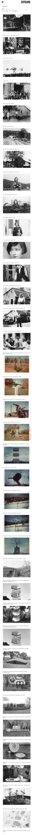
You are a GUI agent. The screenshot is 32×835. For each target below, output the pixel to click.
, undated (8, 103)
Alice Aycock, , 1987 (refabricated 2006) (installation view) (15, 649)
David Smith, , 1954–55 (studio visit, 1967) (14, 558)
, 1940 (12, 331)
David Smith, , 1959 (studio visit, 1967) (12, 490)
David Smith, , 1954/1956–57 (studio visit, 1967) (17, 535)
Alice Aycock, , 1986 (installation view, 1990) (17, 763)
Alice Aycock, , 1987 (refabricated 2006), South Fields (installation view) (17, 604)
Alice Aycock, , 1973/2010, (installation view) (15, 672)
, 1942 (12, 285)
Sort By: (5, 10)
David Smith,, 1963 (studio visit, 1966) (12, 376)
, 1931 (11, 149)
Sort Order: (13, 10)
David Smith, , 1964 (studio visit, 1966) (11, 422)
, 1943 (14, 308)
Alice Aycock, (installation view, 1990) (14, 695)
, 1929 (8, 126)
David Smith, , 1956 (9, 467)
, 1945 (11, 35)
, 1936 (16, 353)
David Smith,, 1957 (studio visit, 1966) (14, 399)
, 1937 (11, 171)
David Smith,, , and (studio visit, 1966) (16, 444)
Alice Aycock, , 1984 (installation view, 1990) (15, 808)
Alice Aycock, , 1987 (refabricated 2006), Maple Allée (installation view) (16, 581)
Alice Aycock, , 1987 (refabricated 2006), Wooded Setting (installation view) (16, 626)
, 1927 (11, 262)
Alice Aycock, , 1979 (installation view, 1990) (17, 717)
